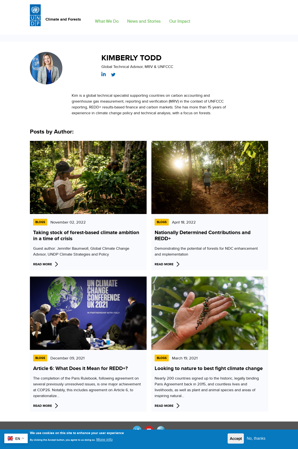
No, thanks (256, 440)
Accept (236, 440)
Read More (42, 264)
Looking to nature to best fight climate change (209, 368)
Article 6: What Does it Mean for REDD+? (80, 368)
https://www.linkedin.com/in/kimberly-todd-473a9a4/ (103, 74)
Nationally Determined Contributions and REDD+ (203, 235)
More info (104, 440)
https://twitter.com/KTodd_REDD (113, 74)
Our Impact (179, 21)
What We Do (106, 21)
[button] (107, 20)
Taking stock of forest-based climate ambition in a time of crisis (86, 235)
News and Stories (143, 21)
